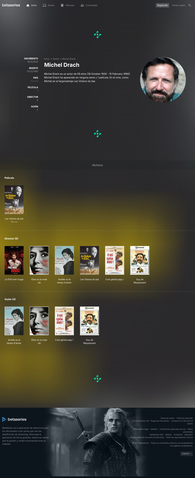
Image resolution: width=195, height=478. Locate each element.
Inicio (47, 59)
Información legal (140, 429)
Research (189, 434)
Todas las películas (184, 418)
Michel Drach (69, 59)
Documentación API (140, 421)
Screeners (178, 434)
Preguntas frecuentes (160, 421)
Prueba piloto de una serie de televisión (147, 437)
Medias (168, 434)
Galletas (154, 429)
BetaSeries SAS (156, 434)
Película (97, 165)
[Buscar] (190, 5)
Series (56, 59)
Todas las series (167, 418)
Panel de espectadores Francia (179, 437)
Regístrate (162, 5)
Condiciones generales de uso (173, 429)
